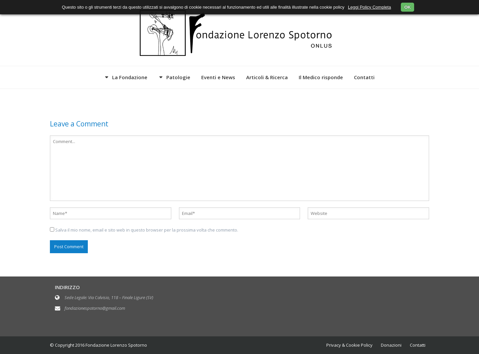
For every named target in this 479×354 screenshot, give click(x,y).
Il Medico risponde (321, 77)
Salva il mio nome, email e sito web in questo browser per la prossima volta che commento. (146, 230)
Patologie (178, 77)
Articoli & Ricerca (267, 77)
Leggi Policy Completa (369, 7)
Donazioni (391, 345)
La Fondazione (129, 77)
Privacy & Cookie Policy (349, 345)
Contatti (364, 77)
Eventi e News (218, 77)
